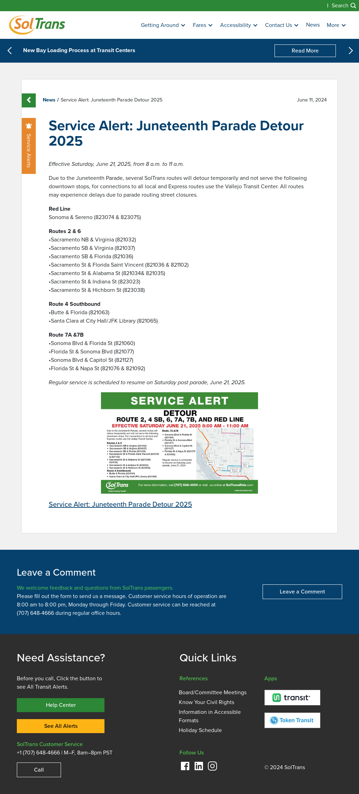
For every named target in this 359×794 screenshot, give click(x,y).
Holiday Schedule (200, 730)
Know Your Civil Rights (206, 702)
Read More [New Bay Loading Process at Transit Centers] (305, 51)
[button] (163, 25)
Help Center (61, 705)
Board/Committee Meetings (212, 692)
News (313, 24)
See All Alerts (60, 726)
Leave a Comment (302, 592)
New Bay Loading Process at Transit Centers (79, 51)
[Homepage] (37, 25)
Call (39, 770)
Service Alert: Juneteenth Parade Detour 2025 (120, 504)
